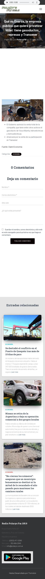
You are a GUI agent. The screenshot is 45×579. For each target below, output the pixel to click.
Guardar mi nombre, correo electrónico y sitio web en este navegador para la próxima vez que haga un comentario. (22, 232)
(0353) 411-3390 (15, 541)
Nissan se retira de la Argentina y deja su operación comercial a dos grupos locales (22, 416)
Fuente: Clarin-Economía (12, 147)
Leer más (14, 372)
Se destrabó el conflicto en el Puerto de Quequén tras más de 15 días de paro (22, 351)
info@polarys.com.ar (15, 546)
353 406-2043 (16, 543)
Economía (16, 154)
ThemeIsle (32, 573)
